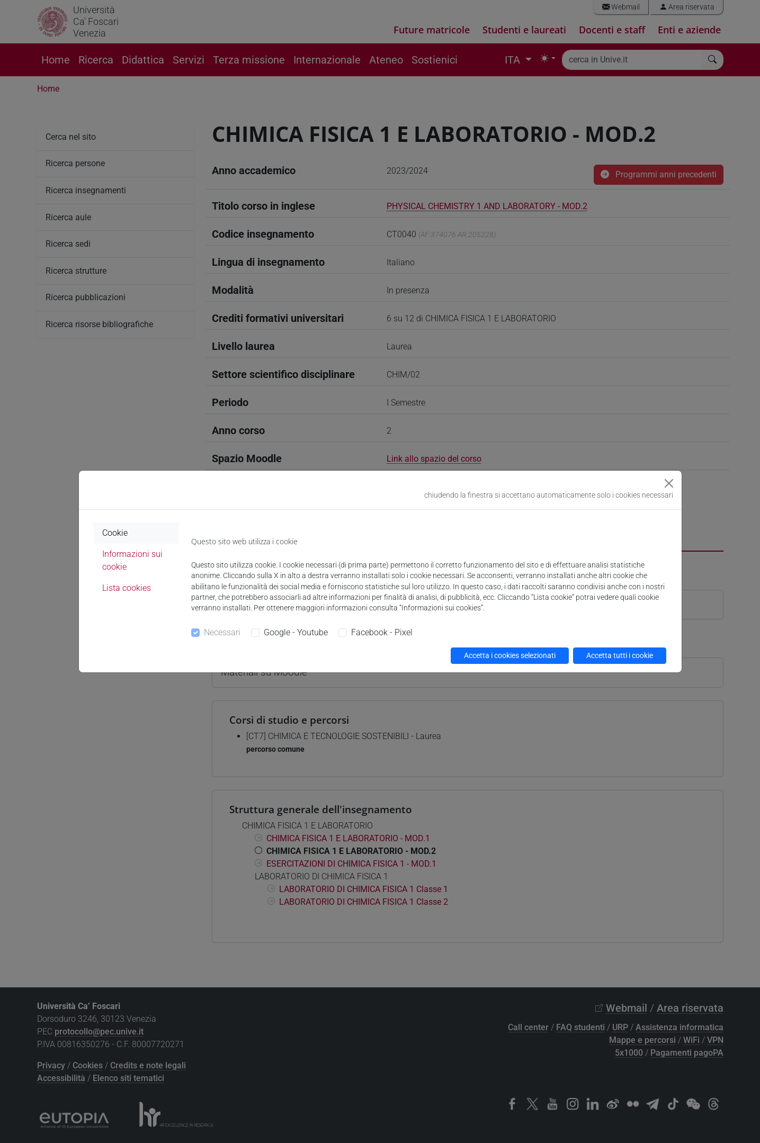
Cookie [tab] (115, 533)
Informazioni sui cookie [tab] (132, 560)
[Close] (668, 483)
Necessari (222, 632)
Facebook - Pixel (382, 632)
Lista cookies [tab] (126, 588)
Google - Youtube (296, 632)
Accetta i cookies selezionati (510, 655)
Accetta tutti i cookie (619, 655)
